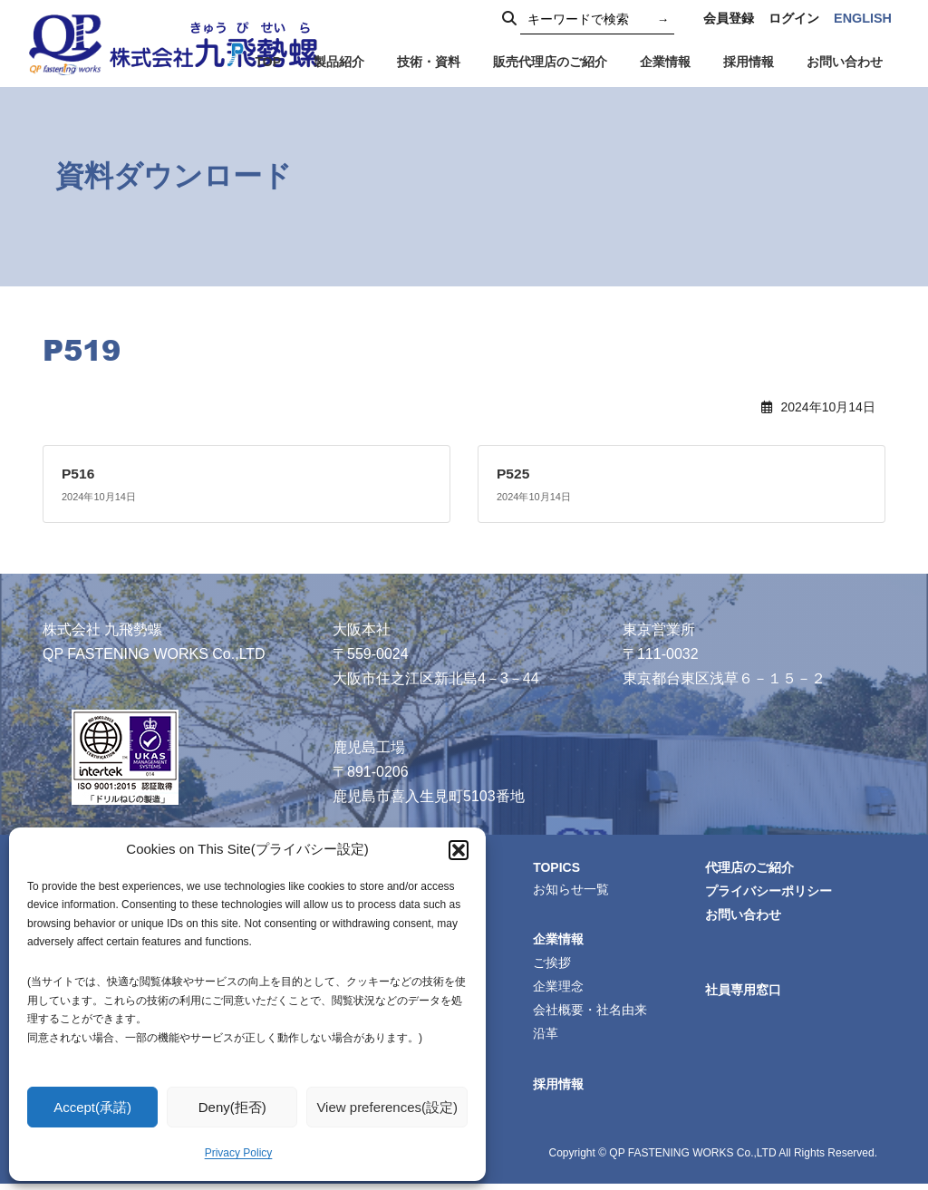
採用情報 (561, 1089)
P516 (78, 473)
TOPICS (560, 866)
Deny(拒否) (232, 1107)
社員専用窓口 (746, 993)
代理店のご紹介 (752, 867)
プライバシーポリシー (771, 892)
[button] (459, 850)
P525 (513, 473)
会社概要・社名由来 (593, 1014)
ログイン (793, 18)
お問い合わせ (746, 916)
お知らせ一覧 (574, 889)
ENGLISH (863, 18)
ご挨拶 (555, 965)
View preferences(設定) (387, 1107)
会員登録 (728, 18)
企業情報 (561, 941)
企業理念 (561, 989)
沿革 (548, 1038)
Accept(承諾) (92, 1107)
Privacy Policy (239, 1152)
